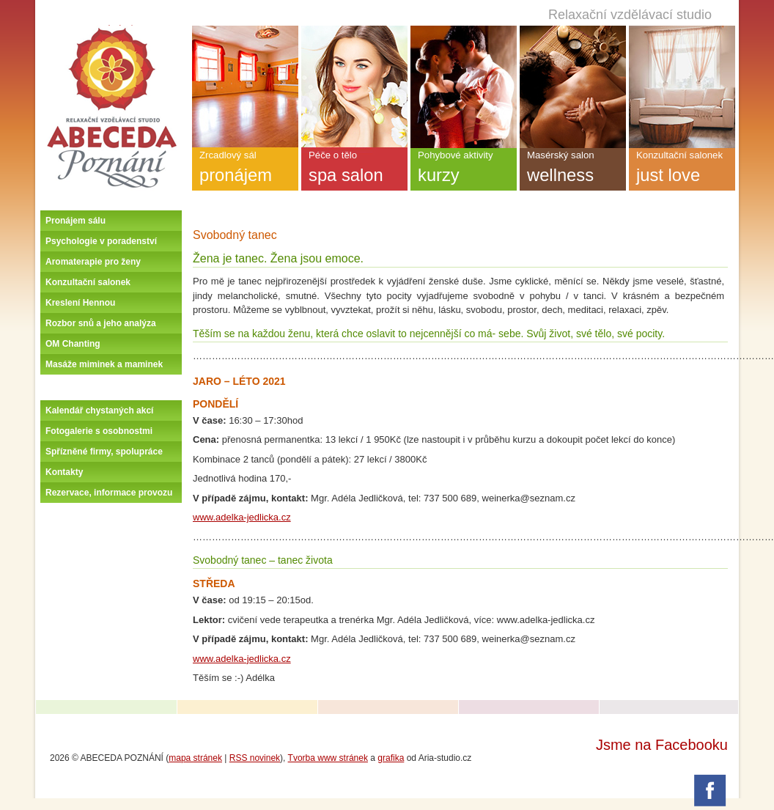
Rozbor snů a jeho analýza (100, 323)
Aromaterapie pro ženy (93, 262)
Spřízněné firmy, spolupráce (104, 451)
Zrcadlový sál (245, 170)
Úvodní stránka (111, 31)
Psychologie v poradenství (101, 241)
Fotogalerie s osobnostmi (98, 431)
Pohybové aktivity (463, 170)
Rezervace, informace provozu (108, 492)
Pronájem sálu (75, 221)
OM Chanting (72, 344)
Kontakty (64, 472)
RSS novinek (254, 758)
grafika (390, 758)
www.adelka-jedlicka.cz (242, 517)
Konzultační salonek (87, 282)
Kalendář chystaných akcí (99, 410)
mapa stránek (195, 758)
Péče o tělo (354, 170)
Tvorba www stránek (328, 758)
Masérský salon (573, 170)
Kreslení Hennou (80, 303)
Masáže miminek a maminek (104, 364)
